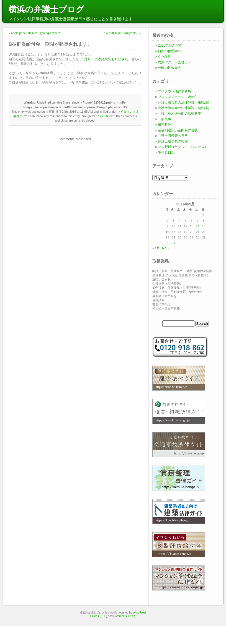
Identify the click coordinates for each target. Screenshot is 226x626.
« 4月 (156, 248)
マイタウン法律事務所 (174, 91)
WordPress (140, 612)
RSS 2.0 (102, 116)
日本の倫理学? (169, 51)
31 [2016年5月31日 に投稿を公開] (173, 243)
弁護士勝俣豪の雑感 (173, 141)
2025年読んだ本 (170, 45)
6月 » (165, 248)
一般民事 (164, 119)
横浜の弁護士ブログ (46, 9)
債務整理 (164, 125)
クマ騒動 (164, 57)
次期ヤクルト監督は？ (174, 62)
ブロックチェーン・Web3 (177, 97)
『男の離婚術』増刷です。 (120, 33)
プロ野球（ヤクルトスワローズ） (183, 147)
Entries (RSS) (98, 616)
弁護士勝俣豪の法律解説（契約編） (184, 108)
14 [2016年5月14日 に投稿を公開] (197, 226)
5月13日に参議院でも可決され (105, 59)
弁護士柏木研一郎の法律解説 (179, 113)
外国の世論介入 (169, 68)
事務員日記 (166, 152)
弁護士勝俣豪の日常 (173, 136)
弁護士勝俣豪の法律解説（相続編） (184, 102)
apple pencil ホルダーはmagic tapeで (36, 33)
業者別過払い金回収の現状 (178, 130)
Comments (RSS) (124, 616)
